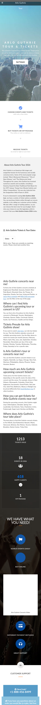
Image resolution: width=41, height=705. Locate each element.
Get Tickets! (20, 62)
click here (20, 331)
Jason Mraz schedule (10, 296)
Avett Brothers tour (27, 389)
